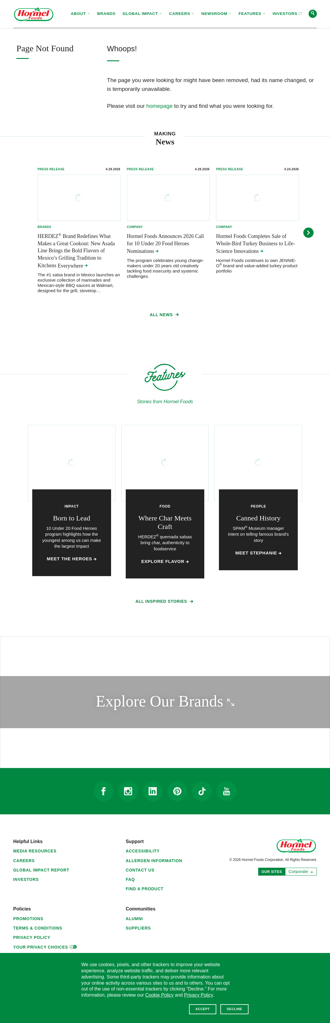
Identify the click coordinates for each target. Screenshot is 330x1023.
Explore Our (189, 701)
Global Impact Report (41, 870)
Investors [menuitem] (285, 8)
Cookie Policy (159, 995)
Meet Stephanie (258, 553)
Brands (44, 227)
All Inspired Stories (165, 602)
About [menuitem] (80, 13)
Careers (24, 860)
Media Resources (35, 851)
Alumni (134, 918)
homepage (159, 106)
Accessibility (143, 851)
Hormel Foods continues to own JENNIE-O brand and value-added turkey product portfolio (256, 265)
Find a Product (145, 888)
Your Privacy (45, 946)
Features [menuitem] (252, 13)
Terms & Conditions (37, 928)
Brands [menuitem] (106, 13)
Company (135, 227)
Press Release (51, 169)
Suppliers (138, 928)
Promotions (28, 918)
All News (165, 315)
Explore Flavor (165, 561)
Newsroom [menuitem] (216, 13)
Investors (26, 879)
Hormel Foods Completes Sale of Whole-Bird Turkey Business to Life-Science (255, 243)
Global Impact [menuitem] (142, 13)
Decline (234, 1009)
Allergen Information (154, 860)
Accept (202, 1009)
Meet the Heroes (72, 559)
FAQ (130, 879)
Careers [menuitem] (181, 13)
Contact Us (140, 870)
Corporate (299, 871)
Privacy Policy (31, 937)
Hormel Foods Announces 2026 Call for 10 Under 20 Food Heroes (165, 243)
